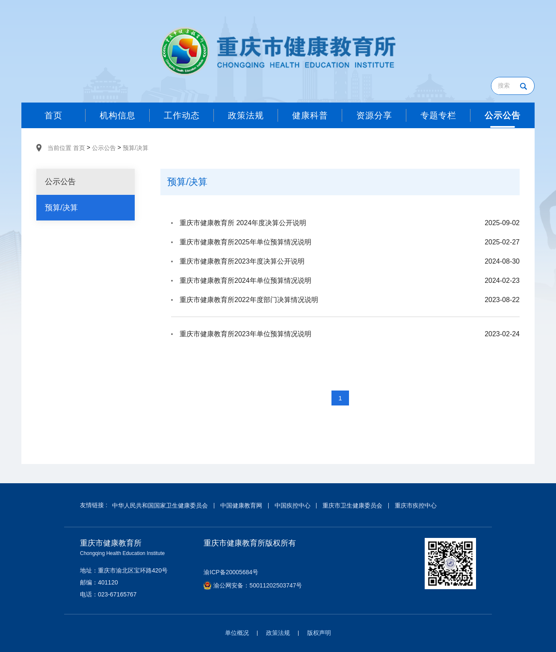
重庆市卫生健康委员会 (352, 505)
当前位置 (59, 147)
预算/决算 (135, 147)
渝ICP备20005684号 (231, 572)
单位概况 (237, 632)
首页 (79, 147)
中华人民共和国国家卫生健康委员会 (160, 505)
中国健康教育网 (241, 505)
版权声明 (319, 632)
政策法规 (278, 632)
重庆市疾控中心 (416, 505)
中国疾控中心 (293, 505)
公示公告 (104, 147)
